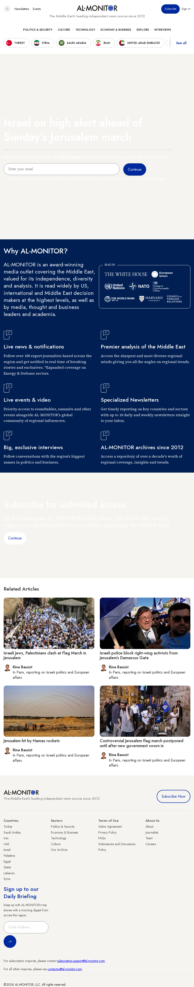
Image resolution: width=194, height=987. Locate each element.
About (149, 826)
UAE (6, 844)
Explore (143, 29)
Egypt (7, 861)
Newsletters (21, 9)
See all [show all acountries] (181, 43)
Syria (7, 879)
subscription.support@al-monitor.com (81, 961)
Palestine (9, 855)
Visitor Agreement (110, 826)
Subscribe (170, 9)
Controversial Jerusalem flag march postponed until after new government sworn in (141, 743)
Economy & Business (116, 29)
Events (37, 9)
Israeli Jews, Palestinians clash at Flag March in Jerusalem (45, 655)
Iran (6, 838)
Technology (85, 29)
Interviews (162, 29)
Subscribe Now (173, 796)
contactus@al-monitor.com (65, 969)
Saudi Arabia (12, 832)
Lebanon (9, 873)
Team (149, 838)
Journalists (152, 832)
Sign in (186, 9)
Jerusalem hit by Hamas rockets (32, 741)
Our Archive (59, 849)
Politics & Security (37, 29)
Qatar (7, 867)
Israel (7, 849)
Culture (64, 29)
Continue (15, 538)
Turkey (8, 826)
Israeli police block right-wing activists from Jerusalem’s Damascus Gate (139, 655)
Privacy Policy (107, 832)
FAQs (101, 838)
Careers (151, 844)
